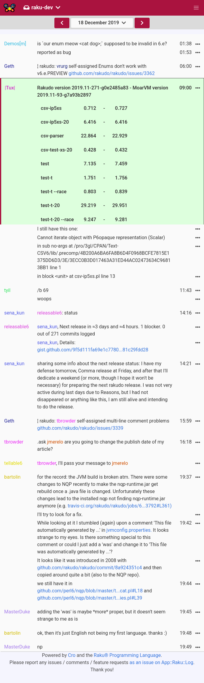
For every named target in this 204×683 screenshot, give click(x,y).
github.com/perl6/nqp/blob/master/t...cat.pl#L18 (90, 591)
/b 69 (43, 290)
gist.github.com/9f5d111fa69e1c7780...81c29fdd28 (92, 350)
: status (57, 313)
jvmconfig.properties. (129, 530)
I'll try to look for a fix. (60, 514)
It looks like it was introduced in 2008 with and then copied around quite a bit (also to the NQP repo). (99, 568)
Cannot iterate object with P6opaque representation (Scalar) (101, 237)
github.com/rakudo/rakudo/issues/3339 (80, 428)
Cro (71, 655)
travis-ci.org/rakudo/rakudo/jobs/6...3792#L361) (120, 506)
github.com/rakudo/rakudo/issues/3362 (112, 73)
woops (44, 299)
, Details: (92, 346)
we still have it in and (94, 591)
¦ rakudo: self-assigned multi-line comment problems (103, 424)
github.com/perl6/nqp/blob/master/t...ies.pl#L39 (89, 598)
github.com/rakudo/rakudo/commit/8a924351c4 (89, 567)
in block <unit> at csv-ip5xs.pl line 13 (76, 276)
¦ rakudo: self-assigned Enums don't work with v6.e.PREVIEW (96, 69)
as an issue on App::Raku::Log (161, 662)
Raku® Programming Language (127, 655)
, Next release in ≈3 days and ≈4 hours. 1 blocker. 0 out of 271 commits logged (101, 330)
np (40, 647)
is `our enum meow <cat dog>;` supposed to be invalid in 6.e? (102, 44)
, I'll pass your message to (82, 463)
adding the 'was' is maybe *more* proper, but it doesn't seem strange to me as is (101, 615)
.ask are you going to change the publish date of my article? (100, 445)
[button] (196, 8)
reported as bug (54, 52)
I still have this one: (57, 229)
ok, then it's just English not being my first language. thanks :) (102, 633)
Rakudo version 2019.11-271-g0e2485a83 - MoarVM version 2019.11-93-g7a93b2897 (102, 154)
